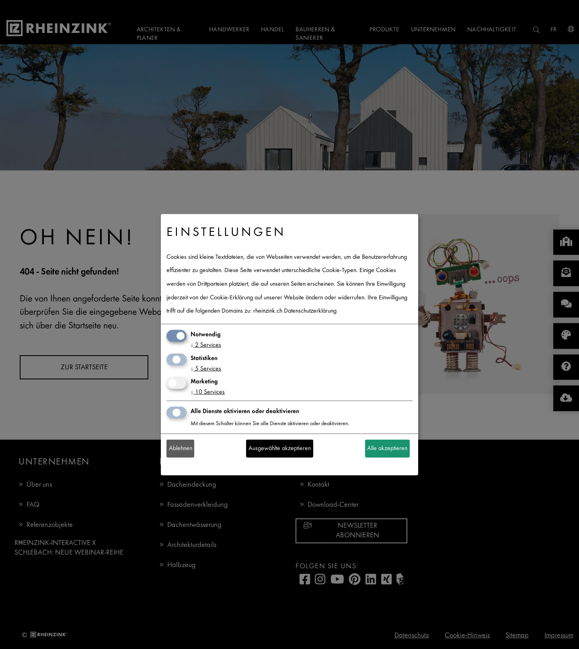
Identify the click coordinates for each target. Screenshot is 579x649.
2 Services (206, 345)
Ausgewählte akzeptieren (279, 448)
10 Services (208, 392)
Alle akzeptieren (387, 448)
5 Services (206, 368)
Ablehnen (180, 448)
